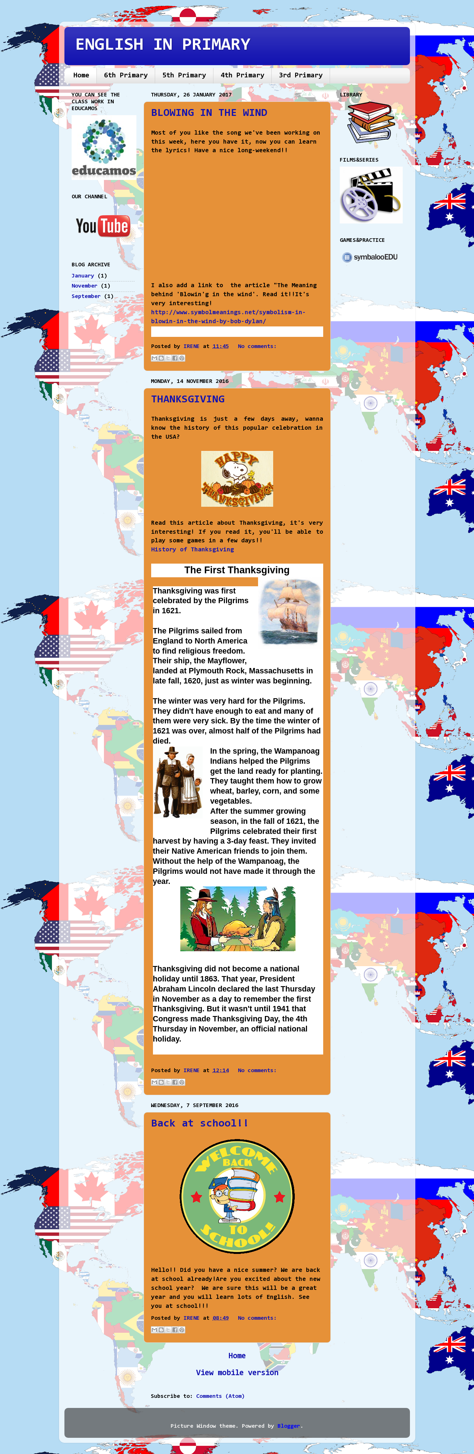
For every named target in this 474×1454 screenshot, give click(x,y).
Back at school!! (200, 1124)
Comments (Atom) (220, 1396)
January (83, 276)
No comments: (257, 346)
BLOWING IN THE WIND (209, 113)
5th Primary (184, 75)
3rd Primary (300, 75)
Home (81, 75)
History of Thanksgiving (192, 550)
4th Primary (242, 75)
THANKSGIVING (188, 399)
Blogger (288, 1426)
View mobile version (237, 1373)
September (86, 296)
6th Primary (126, 75)
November (85, 286)
